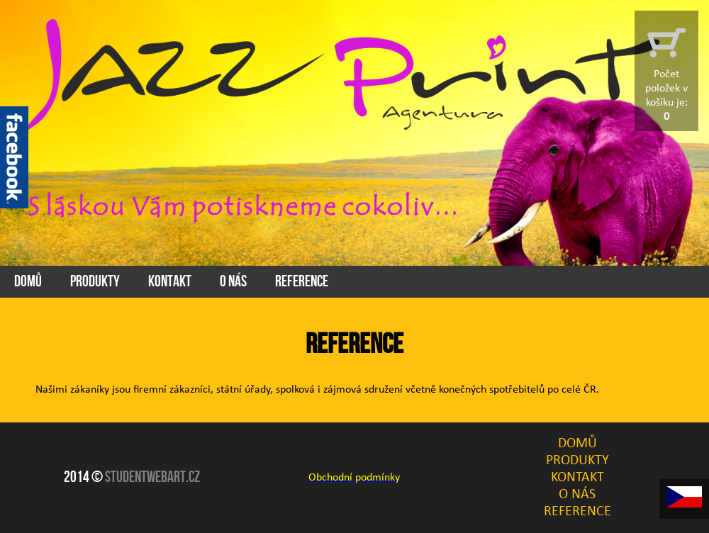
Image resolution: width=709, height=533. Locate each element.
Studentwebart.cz (152, 477)
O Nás (233, 281)
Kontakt (169, 281)
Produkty (95, 281)
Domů (28, 281)
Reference (301, 281)
